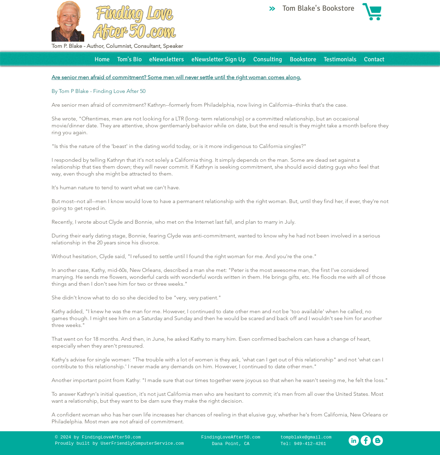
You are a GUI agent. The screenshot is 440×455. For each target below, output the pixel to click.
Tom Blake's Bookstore (319, 8)
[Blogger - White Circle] (378, 440)
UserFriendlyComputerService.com (142, 443)
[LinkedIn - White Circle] (354, 440)
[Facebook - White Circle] (366, 440)
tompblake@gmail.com (305, 437)
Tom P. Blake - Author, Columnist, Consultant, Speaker (117, 46)
